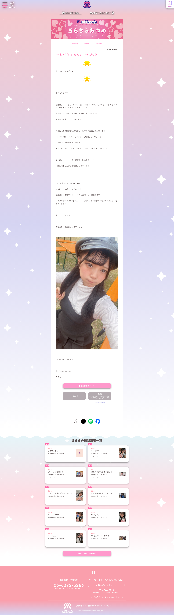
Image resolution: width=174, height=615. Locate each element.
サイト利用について (89, 606)
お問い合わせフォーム (106, 585)
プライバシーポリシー (104, 606)
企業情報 (79, 606)
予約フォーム (101, 597)
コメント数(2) (100, 402)
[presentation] (87, 410)
